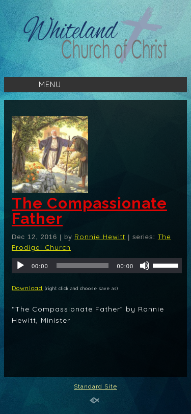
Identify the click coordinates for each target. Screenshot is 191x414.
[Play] (20, 266)
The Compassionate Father (89, 210)
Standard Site (95, 386)
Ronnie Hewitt (99, 236)
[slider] (83, 265)
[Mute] (145, 266)
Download (27, 288)
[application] (97, 265)
